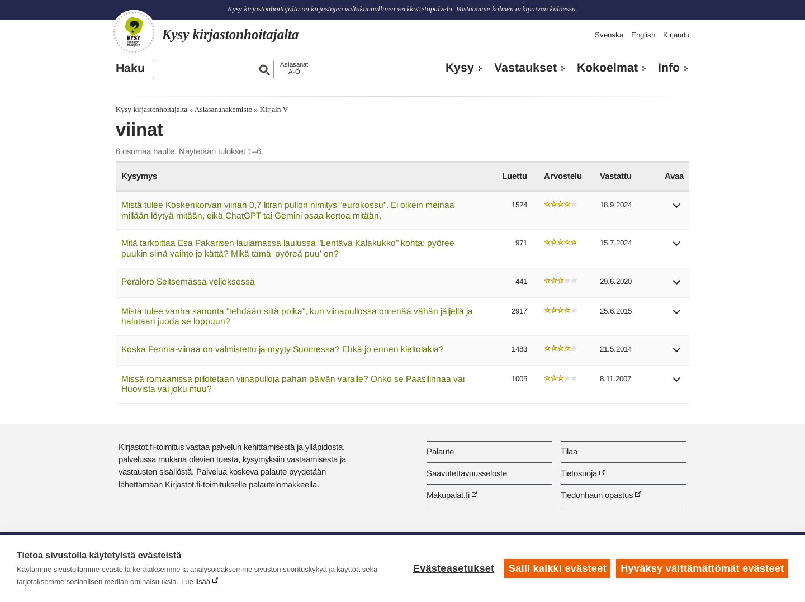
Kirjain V (274, 109)
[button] (677, 209)
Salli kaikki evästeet (558, 568)
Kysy (460, 67)
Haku (130, 68)
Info (669, 67)
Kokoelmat (607, 67)
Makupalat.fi (448, 495)
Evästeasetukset (453, 568)
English (643, 35)
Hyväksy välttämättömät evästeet (702, 568)
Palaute (440, 451)
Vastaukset (525, 67)
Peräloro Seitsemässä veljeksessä (188, 281)
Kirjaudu (676, 35)
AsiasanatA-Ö (294, 68)
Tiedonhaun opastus (597, 495)
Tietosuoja (579, 473)
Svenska (609, 35)
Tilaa (569, 451)
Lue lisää (195, 581)
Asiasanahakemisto (223, 109)
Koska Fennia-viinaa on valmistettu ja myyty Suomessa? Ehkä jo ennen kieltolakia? (282, 349)
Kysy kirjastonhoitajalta (151, 109)
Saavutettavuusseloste (467, 473)
